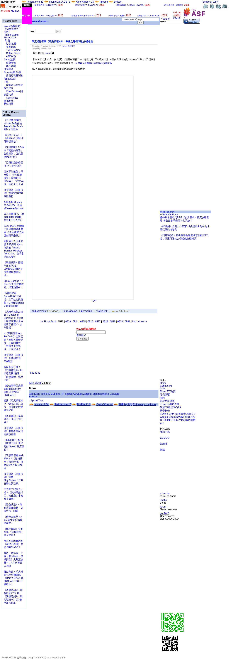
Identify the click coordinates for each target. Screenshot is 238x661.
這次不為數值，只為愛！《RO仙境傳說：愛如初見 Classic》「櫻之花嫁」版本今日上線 (14, 177)
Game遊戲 (9, 59)
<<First (45, 321)
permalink (86, 311)
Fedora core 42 (35, 1)
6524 (75, 321)
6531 (127, 321)
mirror (48, 53)
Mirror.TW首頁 (167, 391)
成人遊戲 (10, 66)
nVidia (36, 394)
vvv (162, 423)
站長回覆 (165, 394)
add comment (39, 311)
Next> (135, 321)
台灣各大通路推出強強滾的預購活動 (93, 63)
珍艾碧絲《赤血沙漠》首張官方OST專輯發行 (13, 193)
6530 (120, 321)
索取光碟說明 (167, 401)
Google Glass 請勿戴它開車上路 (177, 417)
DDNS (176, 18)
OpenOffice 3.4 (104, 404)
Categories (9, 21)
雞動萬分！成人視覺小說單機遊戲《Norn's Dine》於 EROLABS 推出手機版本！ (14, 578)
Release (35, 373)
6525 (83, 321)
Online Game (12, 53)
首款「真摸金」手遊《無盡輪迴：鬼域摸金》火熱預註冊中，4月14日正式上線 (13, 559)
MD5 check (35, 383)
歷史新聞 (8, 103)
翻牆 (162, 449)
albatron (97, 394)
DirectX (33, 396)
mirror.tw (164, 493)
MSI (53, 394)
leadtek (69, 394)
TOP (93, 301)
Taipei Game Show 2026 (11, 36)
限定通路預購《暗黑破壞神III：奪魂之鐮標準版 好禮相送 (62, 41)
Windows (9, 100)
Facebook (207, 1)
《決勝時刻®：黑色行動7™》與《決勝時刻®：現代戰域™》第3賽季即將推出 (13, 596)
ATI (31, 394)
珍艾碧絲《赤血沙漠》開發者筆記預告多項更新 (13, 431)
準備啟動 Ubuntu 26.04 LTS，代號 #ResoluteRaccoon (14, 205)
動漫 (7, 40)
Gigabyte (114, 394)
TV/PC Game (12, 50)
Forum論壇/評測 (12, 72)
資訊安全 (165, 438)
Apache (104, 1)
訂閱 (162, 397)
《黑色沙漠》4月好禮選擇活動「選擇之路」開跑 (13, 507)
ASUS (76, 394)
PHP (121, 404)
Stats (162, 388)
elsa (58, 394)
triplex (105, 394)
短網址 (163, 443)
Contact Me (166, 385)
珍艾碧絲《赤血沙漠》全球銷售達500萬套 (13, 358)
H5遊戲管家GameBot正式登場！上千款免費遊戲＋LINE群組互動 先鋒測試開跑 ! (14, 299)
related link (101, 311)
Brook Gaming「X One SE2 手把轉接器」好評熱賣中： (14, 284)
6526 (90, 321)
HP (62, 394)
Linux (153, 404)
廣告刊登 (165, 410)
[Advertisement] (170, 74)
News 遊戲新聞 (12, 26)
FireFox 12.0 (83, 404)
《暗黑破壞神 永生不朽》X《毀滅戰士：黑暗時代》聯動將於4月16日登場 (14, 461)
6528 (105, 321)
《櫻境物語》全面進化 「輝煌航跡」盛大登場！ (14, 532)
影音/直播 (10, 43)
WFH (215, 1)
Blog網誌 (8, 69)
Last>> (143, 321)
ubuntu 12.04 (41, 404)
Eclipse (118, 1)
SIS (48, 394)
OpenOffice (11, 97)
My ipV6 (15, 11)
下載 (6, 82)
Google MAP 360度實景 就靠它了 (178, 413)
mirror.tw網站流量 (169, 404)
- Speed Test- (36, 400)
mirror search (167, 212)
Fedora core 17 (62, 404)
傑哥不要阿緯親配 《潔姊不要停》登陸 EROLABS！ (13, 544)
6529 (113, 321)
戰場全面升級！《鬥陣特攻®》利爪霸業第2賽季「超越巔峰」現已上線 (13, 373)
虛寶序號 (10, 62)
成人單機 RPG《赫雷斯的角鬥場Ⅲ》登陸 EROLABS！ (14, 216)
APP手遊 (10, 56)
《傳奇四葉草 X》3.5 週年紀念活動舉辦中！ (13, 519)
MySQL (128, 404)
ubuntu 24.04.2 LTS (60, 1)
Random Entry (169, 214)
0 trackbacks (70, 311)
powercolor (86, 394)
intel (43, 394)
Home (163, 383)
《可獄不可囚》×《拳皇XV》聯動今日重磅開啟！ (14, 138)
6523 (68, 321)
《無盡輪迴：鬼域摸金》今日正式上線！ (13, 419)
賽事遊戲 (10, 47)
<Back (53, 321)
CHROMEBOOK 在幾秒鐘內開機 (177, 420)
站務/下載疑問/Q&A (170, 407)
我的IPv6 (165, 432)
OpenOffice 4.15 (85, 1)
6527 (98, 321)
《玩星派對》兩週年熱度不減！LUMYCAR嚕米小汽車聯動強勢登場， (13, 269)
